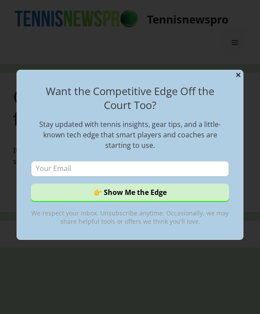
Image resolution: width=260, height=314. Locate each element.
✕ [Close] (238, 75)
